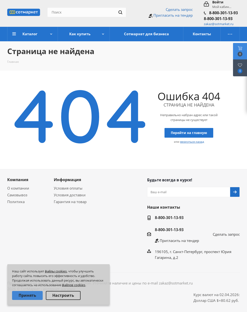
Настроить (63, 295)
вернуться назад (192, 142)
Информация (67, 179)
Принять (27, 295)
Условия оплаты (68, 188)
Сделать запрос (179, 9)
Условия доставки (70, 194)
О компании (18, 188)
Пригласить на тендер (173, 15)
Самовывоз (17, 194)
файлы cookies (56, 271)
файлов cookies (73, 285)
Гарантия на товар (70, 201)
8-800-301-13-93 (223, 12)
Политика (16, 201)
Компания (17, 179)
